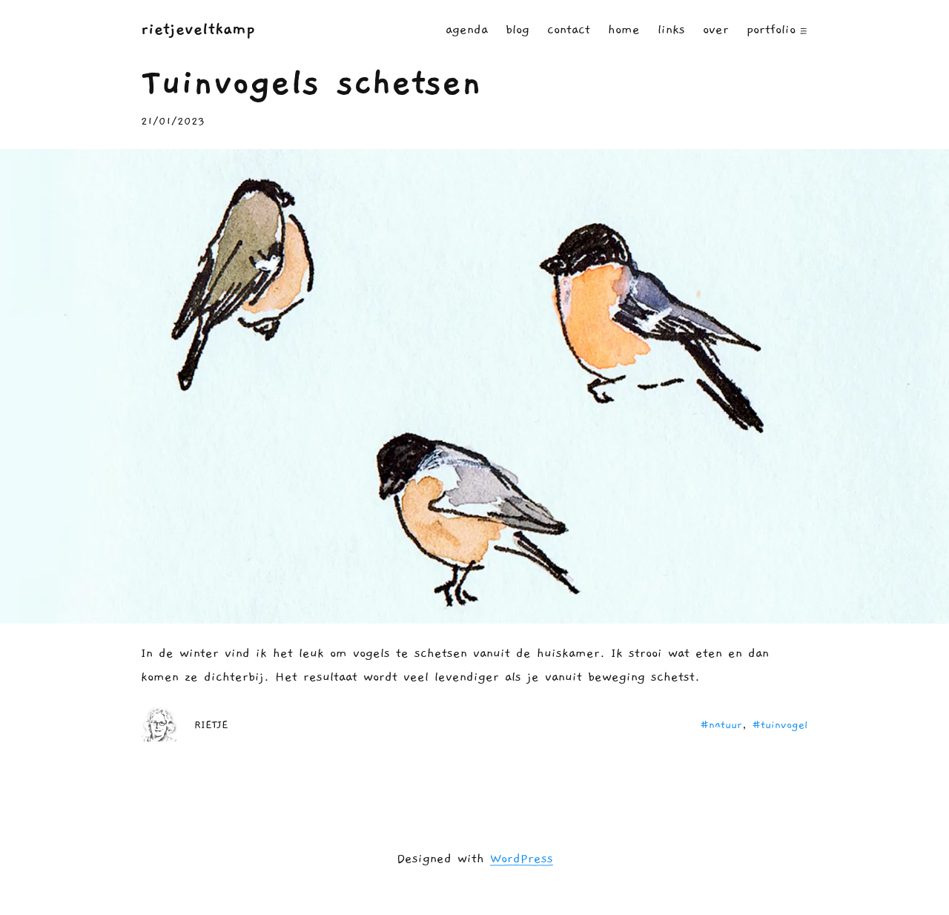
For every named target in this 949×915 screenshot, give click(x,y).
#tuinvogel (780, 725)
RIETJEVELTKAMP (198, 29)
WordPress (521, 858)
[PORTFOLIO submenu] (803, 29)
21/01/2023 (173, 121)
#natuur (721, 725)
